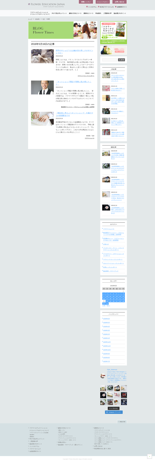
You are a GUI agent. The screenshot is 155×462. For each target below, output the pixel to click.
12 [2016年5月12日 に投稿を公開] (113, 296)
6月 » (108, 305)
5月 (44, 19)
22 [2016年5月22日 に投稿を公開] (123, 298)
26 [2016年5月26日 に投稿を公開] (113, 301)
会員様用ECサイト (121, 7)
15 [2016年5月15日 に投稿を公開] (123, 296)
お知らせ (106, 244)
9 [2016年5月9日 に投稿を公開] (103, 296)
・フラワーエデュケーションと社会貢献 (38, 432)
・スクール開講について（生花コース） (103, 442)
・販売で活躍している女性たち (101, 443)
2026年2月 (106, 334)
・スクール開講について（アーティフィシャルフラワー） (107, 440)
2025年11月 (107, 346)
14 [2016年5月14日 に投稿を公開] (120, 296)
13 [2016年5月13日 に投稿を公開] (117, 296)
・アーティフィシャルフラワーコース (66, 438)
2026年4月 (106, 326)
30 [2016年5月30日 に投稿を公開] (104, 303)
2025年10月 (107, 350)
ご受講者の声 (107, 13)
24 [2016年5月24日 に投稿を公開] (107, 301)
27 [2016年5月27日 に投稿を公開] (117, 301)
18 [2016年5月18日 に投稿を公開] (110, 298)
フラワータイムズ (35, 449)
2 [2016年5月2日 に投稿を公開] (103, 293)
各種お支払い (62, 442)
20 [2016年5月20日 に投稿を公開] (117, 298)
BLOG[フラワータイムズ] (105, 7)
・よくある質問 (61, 434)
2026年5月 (106, 322)
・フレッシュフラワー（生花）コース (66, 440)
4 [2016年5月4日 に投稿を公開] (110, 293)
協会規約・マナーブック (110, 271)
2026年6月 (106, 318)
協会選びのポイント (120, 13)
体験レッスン (86, 2)
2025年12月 (107, 342)
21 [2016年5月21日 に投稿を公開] (120, 298)
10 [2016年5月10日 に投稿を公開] (107, 296)
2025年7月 (106, 361)
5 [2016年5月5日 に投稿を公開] (113, 293)
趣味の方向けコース (75, 13)
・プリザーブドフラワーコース (65, 436)
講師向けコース (88, 13)
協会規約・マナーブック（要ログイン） (70, 445)
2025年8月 (106, 357)
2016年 (37, 19)
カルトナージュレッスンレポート (113, 263)
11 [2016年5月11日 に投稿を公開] (110, 296)
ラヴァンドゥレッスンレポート (86, 75)
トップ (30, 19)
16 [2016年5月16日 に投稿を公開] (104, 298)
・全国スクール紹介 (62, 432)
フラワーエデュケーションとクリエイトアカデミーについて (40, 13)
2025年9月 (106, 353)
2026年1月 (106, 338)
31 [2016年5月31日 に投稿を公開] (107, 303)
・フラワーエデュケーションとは (101, 430)
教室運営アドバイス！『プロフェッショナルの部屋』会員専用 (77, 107)
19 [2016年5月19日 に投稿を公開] (113, 298)
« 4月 (103, 305)
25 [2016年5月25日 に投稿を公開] (110, 301)
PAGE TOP (122, 421)
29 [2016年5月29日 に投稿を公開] (123, 301)
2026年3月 (106, 330)
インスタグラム (91, 7)
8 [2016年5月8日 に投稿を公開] (123, 293)
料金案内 (98, 13)
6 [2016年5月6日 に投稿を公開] (116, 293)
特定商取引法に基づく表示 (102, 448)
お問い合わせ (119, 2)
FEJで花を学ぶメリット (59, 13)
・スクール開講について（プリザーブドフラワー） (105, 438)
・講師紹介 (31, 436)
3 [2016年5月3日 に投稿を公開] (107, 293)
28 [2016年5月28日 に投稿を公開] (120, 301)
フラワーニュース (89, 138)
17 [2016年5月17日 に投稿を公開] (107, 298)
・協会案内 (31, 434)
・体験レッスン (61, 430)
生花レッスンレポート (110, 267)
